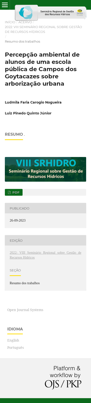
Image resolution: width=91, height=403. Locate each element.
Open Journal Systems (25, 309)
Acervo (25, 22)
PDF (15, 192)
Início (10, 22)
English (13, 340)
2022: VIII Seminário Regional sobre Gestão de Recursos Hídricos (43, 29)
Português (15, 347)
